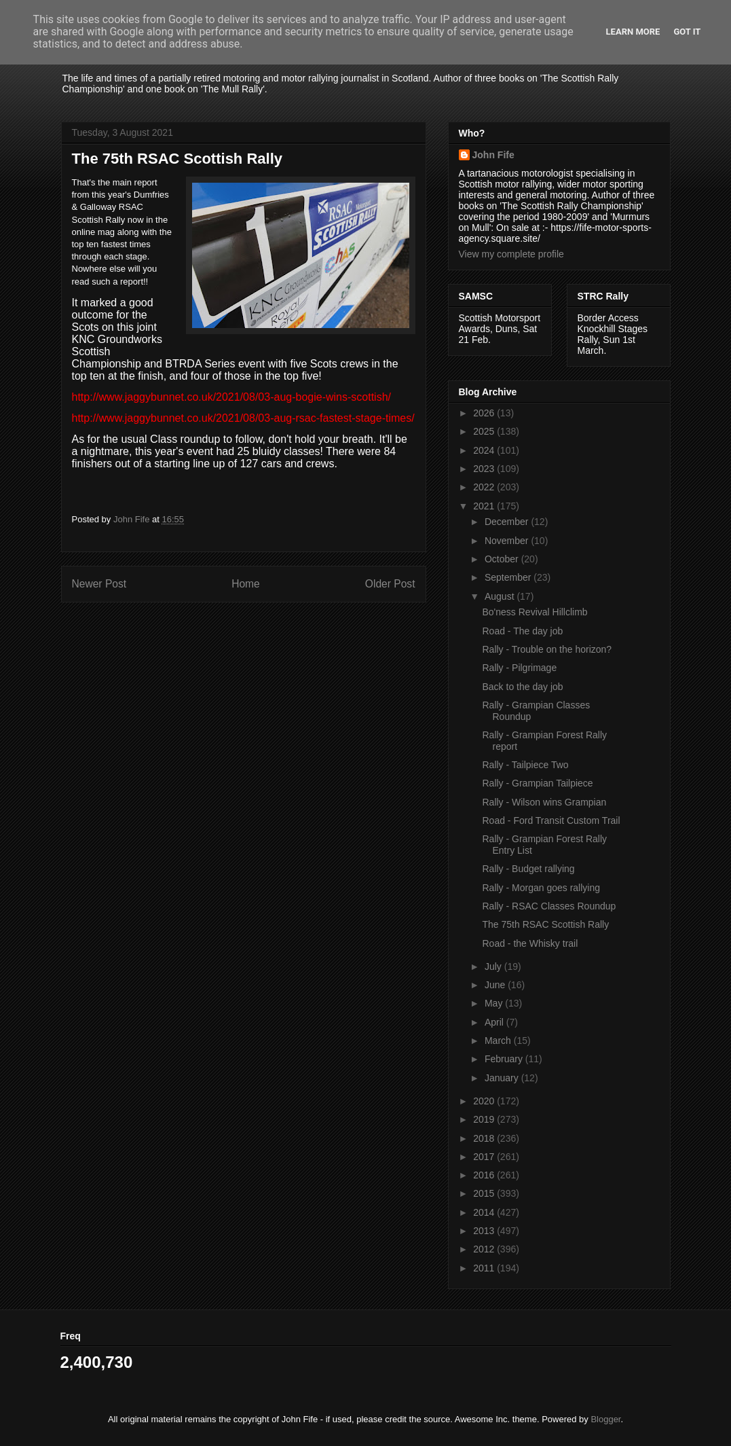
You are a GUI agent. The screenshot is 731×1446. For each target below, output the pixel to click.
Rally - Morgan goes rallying (541, 887)
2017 (485, 1156)
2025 (485, 431)
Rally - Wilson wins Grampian (544, 802)
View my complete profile (511, 254)
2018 (485, 1138)
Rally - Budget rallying (528, 868)
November (508, 540)
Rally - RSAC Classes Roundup (549, 906)
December (508, 521)
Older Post (390, 584)
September (509, 577)
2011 (485, 1268)
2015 (485, 1193)
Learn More (633, 31)
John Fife (493, 154)
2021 (485, 506)
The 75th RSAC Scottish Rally (545, 924)
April (495, 1022)
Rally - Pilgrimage (519, 667)
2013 (485, 1230)
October (503, 559)
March (499, 1040)
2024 (485, 450)
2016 (485, 1175)
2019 (485, 1119)
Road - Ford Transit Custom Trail (551, 820)
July (494, 966)
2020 (485, 1101)
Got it (686, 31)
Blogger (605, 1419)
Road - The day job (522, 631)
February (505, 1058)
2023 (485, 468)
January (503, 1077)
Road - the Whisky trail (530, 943)
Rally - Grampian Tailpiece (537, 783)
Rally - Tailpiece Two (525, 764)
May (495, 1003)
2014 (485, 1212)
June (496, 984)
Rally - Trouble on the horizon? (547, 649)
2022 (485, 487)
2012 (485, 1249)
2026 (485, 413)
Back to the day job (522, 686)
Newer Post (99, 584)
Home (245, 584)
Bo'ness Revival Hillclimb (534, 612)
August (501, 596)
